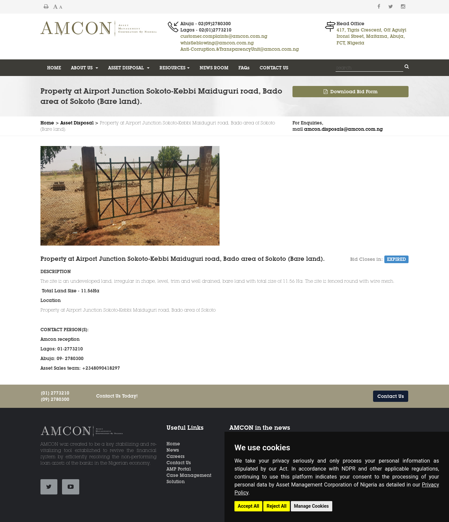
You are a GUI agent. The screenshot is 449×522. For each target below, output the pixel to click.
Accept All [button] (248, 506)
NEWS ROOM (214, 67)
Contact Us (390, 396)
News (172, 450)
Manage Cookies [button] (311, 506)
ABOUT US (84, 67)
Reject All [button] (277, 506)
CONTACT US (274, 67)
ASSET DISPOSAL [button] (129, 67)
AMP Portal (178, 469)
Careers (175, 456)
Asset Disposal (77, 122)
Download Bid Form (351, 91)
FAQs (244, 67)
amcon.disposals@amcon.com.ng (343, 129)
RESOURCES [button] (175, 67)
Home (47, 122)
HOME (54, 67)
